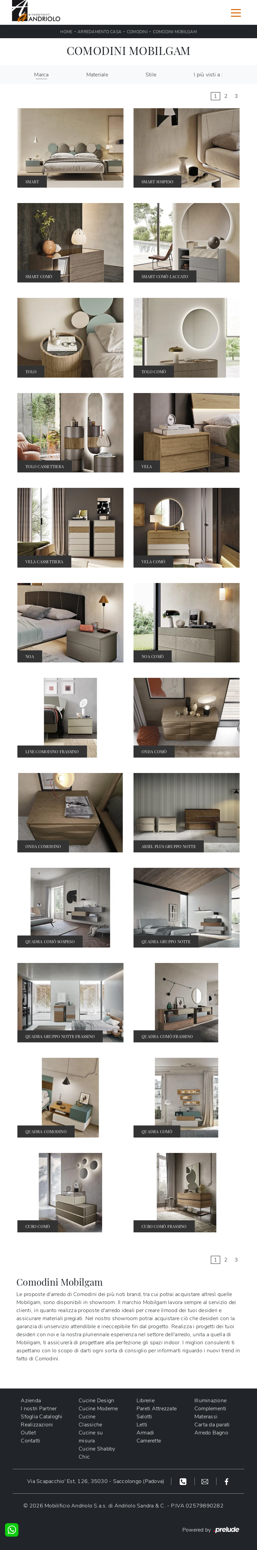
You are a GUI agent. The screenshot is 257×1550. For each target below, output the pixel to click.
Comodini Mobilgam (175, 32)
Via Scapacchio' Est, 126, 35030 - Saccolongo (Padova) (95, 1481)
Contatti (30, 1440)
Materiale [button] (97, 74)
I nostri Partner (39, 1408)
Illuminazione (210, 1400)
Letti (142, 1424)
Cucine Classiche (90, 1420)
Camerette (149, 1440)
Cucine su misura (91, 1436)
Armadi (145, 1432)
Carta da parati (212, 1424)
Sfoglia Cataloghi (41, 1416)
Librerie (146, 1400)
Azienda (31, 1400)
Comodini (137, 32)
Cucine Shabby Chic (97, 1453)
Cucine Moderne (98, 1408)
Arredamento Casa (99, 32)
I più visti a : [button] (208, 74)
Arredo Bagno (211, 1432)
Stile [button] (151, 74)
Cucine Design (96, 1400)
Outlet (28, 1432)
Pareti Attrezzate (157, 1408)
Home (66, 32)
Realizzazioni (37, 1424)
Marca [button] (41, 74)
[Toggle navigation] (236, 12)
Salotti (144, 1416)
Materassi (206, 1416)
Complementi (210, 1408)
